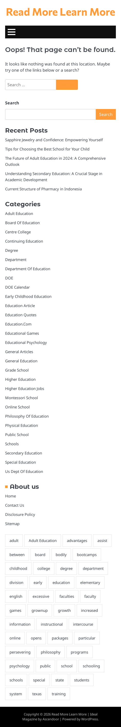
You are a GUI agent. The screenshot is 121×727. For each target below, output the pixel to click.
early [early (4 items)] (38, 582)
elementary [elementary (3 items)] (90, 582)
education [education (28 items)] (61, 582)
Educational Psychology (26, 342)
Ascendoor (51, 719)
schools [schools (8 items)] (16, 679)
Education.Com (18, 324)
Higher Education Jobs (24, 388)
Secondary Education (23, 452)
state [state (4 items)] (59, 679)
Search (12, 103)
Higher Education (20, 379)
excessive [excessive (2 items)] (41, 596)
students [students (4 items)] (81, 679)
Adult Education (19, 213)
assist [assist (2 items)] (102, 540)
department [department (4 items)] (93, 568)
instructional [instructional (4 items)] (52, 624)
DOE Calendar (17, 287)
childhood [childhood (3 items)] (18, 568)
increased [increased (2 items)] (89, 610)
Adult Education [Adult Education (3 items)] (43, 540)
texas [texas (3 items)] (37, 693)
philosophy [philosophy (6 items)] (50, 652)
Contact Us (14, 505)
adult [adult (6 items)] (13, 540)
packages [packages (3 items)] (60, 638)
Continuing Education (24, 241)
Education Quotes (20, 314)
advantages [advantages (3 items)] (77, 540)
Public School (17, 434)
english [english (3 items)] (15, 596)
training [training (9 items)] (59, 693)
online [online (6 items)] (15, 638)
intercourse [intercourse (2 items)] (83, 624)
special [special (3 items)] (39, 679)
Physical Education (21, 425)
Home (10, 495)
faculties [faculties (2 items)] (66, 596)
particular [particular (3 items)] (86, 638)
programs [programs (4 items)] (79, 652)
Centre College (18, 231)
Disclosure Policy (20, 514)
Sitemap (12, 523)
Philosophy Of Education (27, 416)
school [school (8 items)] (67, 665)
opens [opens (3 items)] (36, 638)
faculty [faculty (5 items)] (90, 596)
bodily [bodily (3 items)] (61, 554)
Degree (11, 250)
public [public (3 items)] (45, 665)
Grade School (17, 370)
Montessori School (21, 397)
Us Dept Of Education (24, 471)
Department (15, 259)
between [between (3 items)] (17, 554)
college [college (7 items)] (43, 568)
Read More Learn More (60, 11)
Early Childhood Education (28, 296)
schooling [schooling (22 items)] (91, 665)
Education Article (20, 305)
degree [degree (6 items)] (66, 568)
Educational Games (22, 333)
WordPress (89, 719)
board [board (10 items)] (40, 554)
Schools (12, 443)
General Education (21, 360)
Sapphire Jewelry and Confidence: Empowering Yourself (54, 139)
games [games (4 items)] (15, 610)
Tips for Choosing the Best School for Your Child (47, 148)
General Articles (19, 351)
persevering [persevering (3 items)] (20, 652)
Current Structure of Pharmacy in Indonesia (43, 188)
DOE (9, 277)
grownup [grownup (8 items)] (40, 610)
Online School (17, 406)
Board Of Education (22, 222)
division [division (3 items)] (16, 582)
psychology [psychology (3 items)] (19, 665)
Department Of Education (27, 268)
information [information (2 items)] (20, 624)
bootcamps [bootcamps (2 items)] (87, 554)
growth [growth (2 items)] (64, 610)
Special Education (20, 462)
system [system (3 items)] (15, 693)
